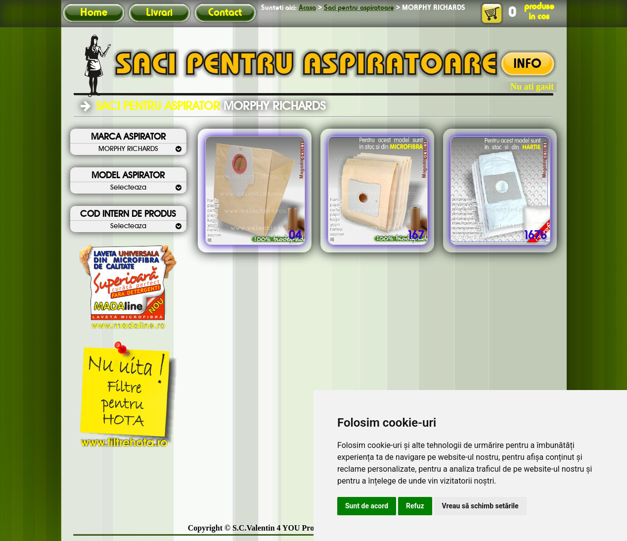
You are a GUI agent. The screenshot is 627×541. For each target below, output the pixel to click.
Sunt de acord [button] (366, 506)
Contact (225, 13)
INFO (527, 64)
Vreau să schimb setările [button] (480, 506)
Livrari (159, 13)
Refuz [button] (415, 506)
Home (93, 13)
